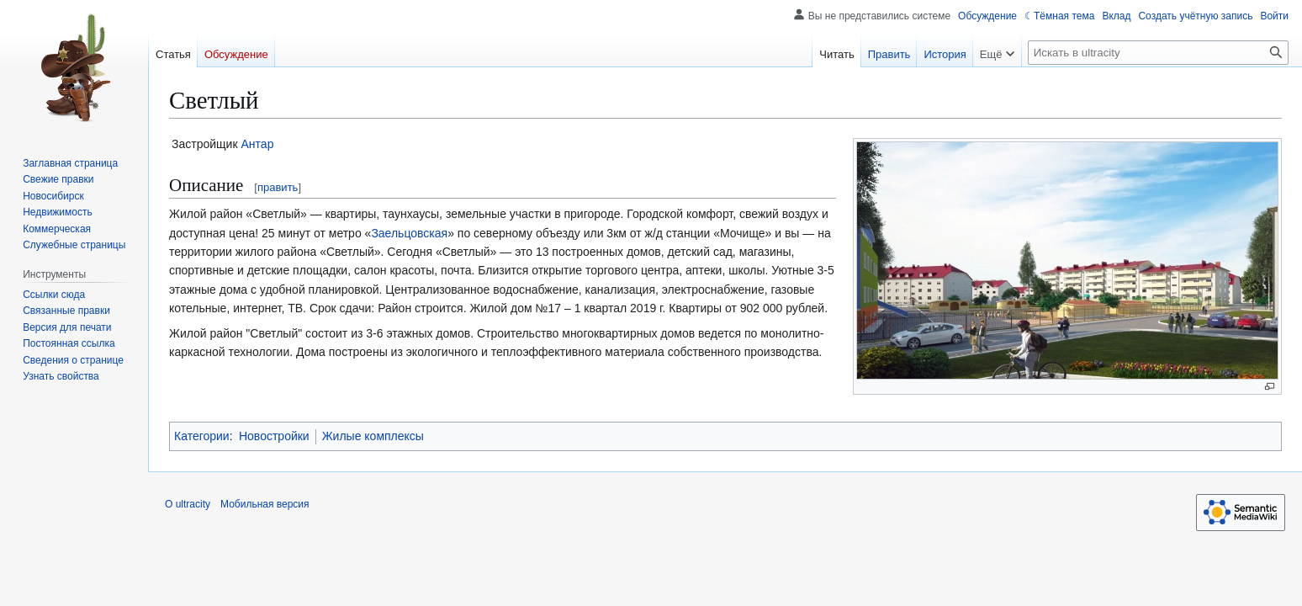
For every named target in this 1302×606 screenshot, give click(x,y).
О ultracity (187, 504)
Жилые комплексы (373, 436)
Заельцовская (409, 233)
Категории (202, 436)
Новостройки (274, 436)
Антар (257, 144)
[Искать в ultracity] (1158, 52)
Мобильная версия (265, 504)
